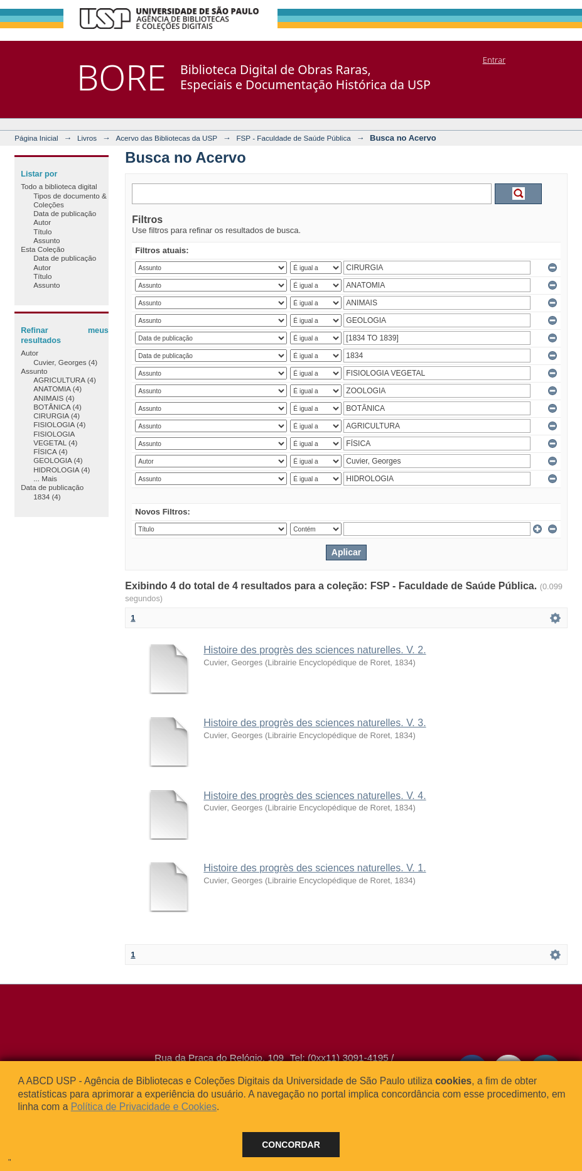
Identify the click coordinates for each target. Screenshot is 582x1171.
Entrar (494, 59)
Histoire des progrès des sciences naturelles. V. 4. (314, 795)
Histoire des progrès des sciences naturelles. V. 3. (314, 722)
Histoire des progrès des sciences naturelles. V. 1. (314, 868)
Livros (87, 138)
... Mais (45, 478)
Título (42, 231)
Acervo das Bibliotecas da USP (166, 138)
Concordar (291, 1145)
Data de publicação (64, 213)
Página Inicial (36, 138)
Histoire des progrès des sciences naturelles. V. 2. (314, 650)
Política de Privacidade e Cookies (144, 1106)
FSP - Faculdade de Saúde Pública (293, 138)
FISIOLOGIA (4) (59, 424)
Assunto (46, 240)
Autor (42, 222)
